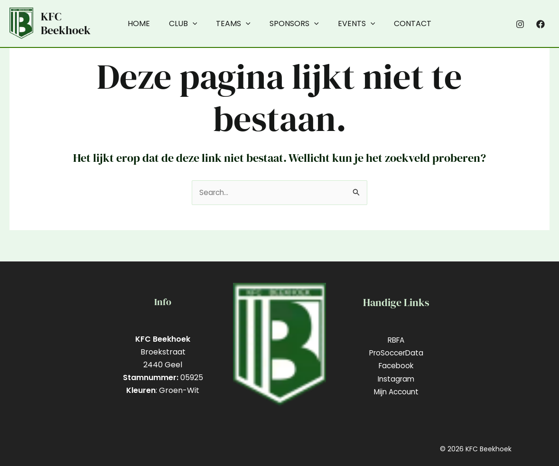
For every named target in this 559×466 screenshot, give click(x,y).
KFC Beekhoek (66, 23)
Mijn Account (396, 391)
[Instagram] (520, 24)
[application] (198, 24)
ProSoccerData (396, 352)
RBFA (396, 340)
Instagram (396, 378)
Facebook (396, 366)
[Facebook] (540, 24)
